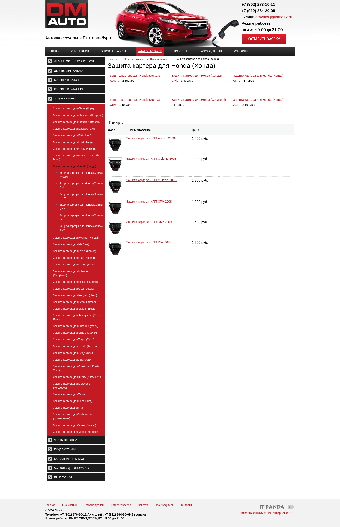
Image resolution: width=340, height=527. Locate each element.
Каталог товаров (150, 51)
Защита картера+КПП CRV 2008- (149, 199)
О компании (69, 505)
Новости (143, 505)
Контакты (186, 505)
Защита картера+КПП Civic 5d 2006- (151, 179)
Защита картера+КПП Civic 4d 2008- (151, 158)
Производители (164, 505)
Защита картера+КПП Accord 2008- (151, 138)
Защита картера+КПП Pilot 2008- (149, 240)
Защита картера (159, 59)
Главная (112, 59)
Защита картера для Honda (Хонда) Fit (199, 99)
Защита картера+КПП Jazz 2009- (149, 219)
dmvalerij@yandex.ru (273, 17)
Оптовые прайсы (94, 505)
